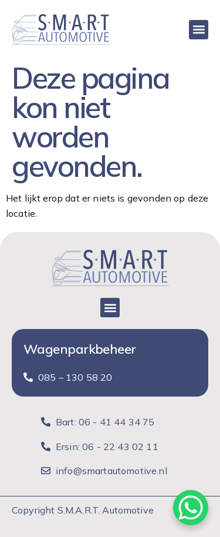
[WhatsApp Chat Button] (190, 507)
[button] (198, 29)
